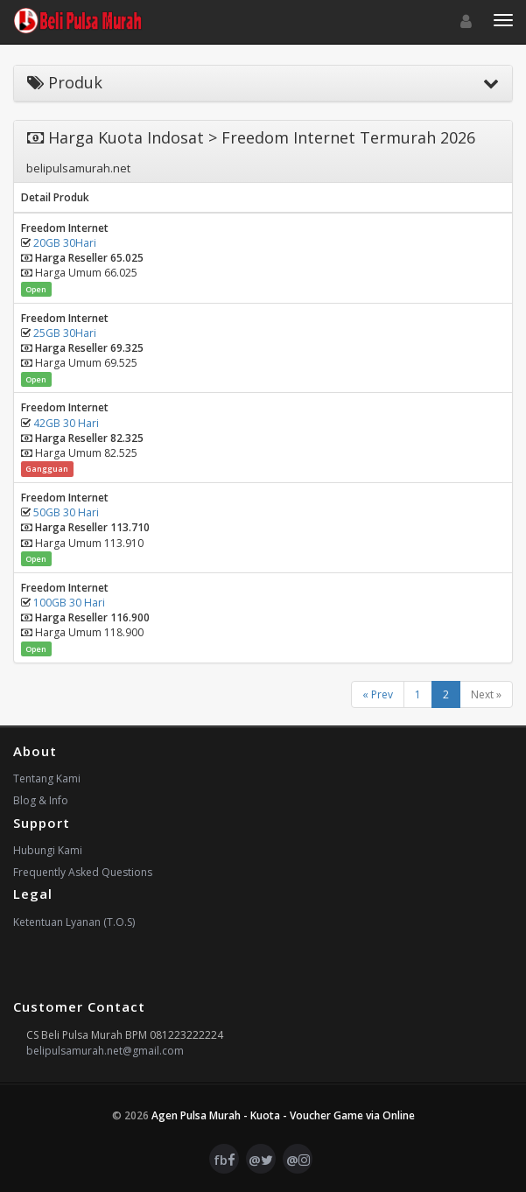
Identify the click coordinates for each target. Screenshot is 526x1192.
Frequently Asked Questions (82, 872)
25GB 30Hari (64, 333)
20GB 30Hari (64, 242)
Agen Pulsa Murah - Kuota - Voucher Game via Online (283, 1115)
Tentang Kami (47, 778)
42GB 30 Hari (66, 423)
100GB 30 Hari (69, 602)
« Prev (377, 694)
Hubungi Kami (47, 850)
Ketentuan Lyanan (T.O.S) (74, 922)
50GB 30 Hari (66, 512)
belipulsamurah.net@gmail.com (105, 1050)
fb (224, 1159)
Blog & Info (40, 800)
